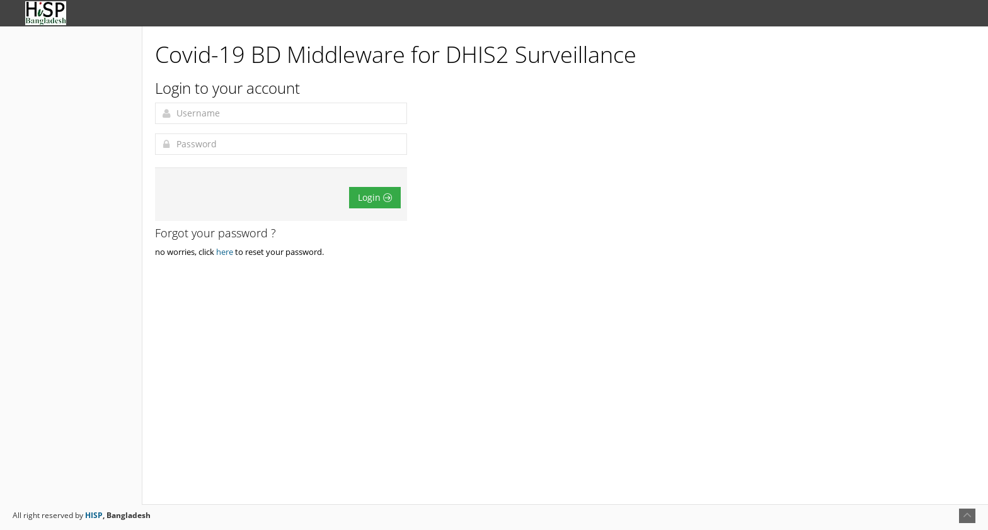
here (224, 251)
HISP (94, 515)
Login (375, 197)
